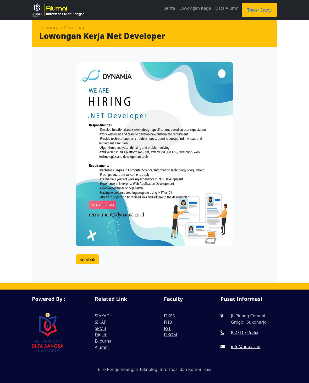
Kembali (87, 259)
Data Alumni (227, 8)
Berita (169, 8)
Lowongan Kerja (195, 8)
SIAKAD (102, 316)
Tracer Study (259, 10)
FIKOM (170, 335)
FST (167, 328)
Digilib (101, 335)
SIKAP (100, 322)
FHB (168, 322)
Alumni (102, 347)
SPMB (100, 328)
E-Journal (104, 341)
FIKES (169, 316)
